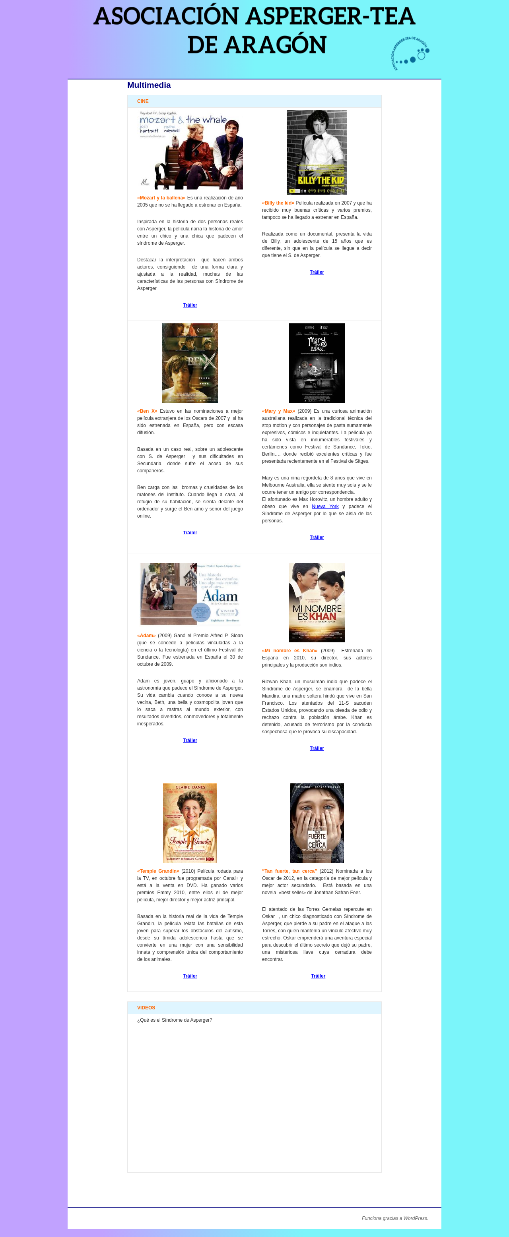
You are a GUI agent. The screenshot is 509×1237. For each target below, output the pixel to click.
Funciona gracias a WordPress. (395, 1218)
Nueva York (325, 506)
